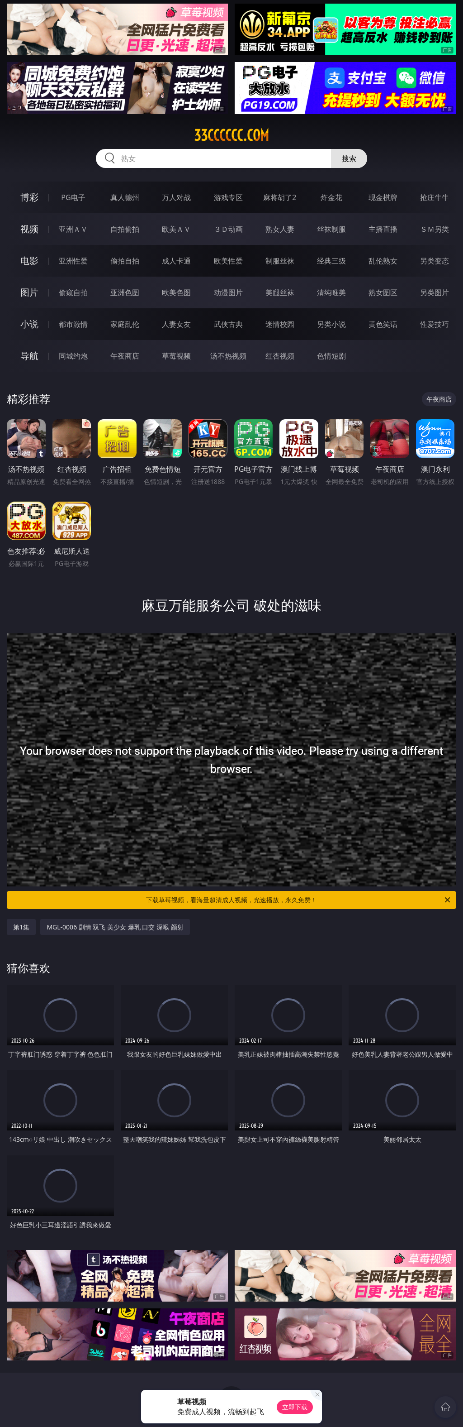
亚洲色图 (124, 292)
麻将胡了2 (279, 197)
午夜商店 (124, 356)
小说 (29, 324)
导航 (29, 356)
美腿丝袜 (279, 292)
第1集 (21, 927)
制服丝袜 (279, 261)
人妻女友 (176, 324)
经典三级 (331, 261)
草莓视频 (176, 356)
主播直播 (383, 229)
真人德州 (124, 197)
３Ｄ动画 (228, 229)
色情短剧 (331, 356)
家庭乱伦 (124, 324)
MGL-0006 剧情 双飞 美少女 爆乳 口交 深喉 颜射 (115, 927)
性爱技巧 (434, 324)
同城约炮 (73, 356)
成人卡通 (176, 261)
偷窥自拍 (73, 292)
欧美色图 (176, 292)
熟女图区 (383, 292)
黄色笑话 (383, 324)
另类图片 (434, 292)
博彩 (29, 197)
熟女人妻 (279, 229)
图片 (29, 292)
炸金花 (331, 197)
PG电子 (73, 197)
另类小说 (331, 324)
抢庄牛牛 (434, 197)
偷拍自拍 (124, 261)
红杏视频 (279, 356)
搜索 (349, 158)
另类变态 (434, 261)
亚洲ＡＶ (73, 229)
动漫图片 (228, 292)
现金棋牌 (383, 197)
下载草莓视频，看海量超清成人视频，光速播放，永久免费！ (299, 900)
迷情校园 (279, 324)
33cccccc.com (231, 135)
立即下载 (294, 1407)
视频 (29, 229)
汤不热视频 (228, 356)
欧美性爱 (228, 261)
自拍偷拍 (124, 229)
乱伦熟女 (383, 261)
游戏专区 (228, 197)
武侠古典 (228, 324)
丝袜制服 (331, 229)
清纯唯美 (331, 292)
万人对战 (176, 197)
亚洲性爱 (73, 261)
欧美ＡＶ (176, 229)
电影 (29, 260)
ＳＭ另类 (434, 229)
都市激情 (73, 324)
